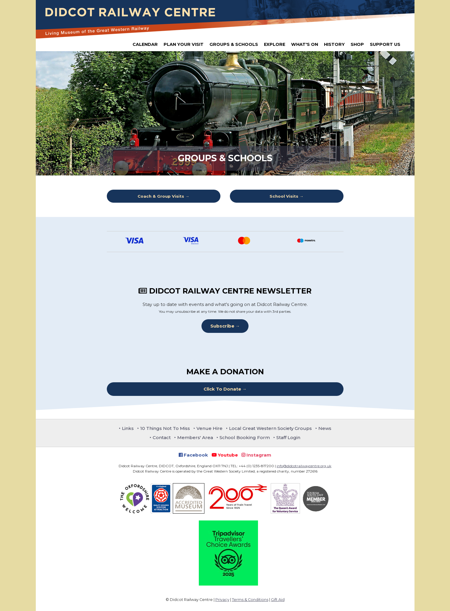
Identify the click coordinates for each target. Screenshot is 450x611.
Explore (274, 44)
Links (128, 428)
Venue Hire (209, 428)
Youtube (225, 455)
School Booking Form (245, 437)
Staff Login (288, 437)
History (334, 44)
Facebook (193, 455)
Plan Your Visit (184, 44)
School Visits (284, 196)
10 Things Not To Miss (165, 428)
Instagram (256, 455)
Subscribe (222, 326)
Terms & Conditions (250, 599)
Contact (162, 437)
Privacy (222, 599)
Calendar (145, 44)
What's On (304, 44)
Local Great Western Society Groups (270, 428)
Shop (357, 44)
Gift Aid (278, 599)
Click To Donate (222, 389)
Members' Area (195, 437)
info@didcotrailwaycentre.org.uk (304, 466)
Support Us (385, 44)
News (324, 428)
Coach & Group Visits (161, 196)
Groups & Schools (233, 44)
